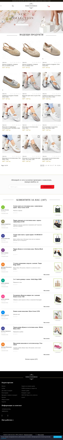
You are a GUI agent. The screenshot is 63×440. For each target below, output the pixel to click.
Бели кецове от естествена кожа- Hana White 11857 (50, 159)
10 (59, 165)
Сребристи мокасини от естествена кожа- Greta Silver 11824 (51, 96)
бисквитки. (3, 438)
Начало (3, 386)
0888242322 (5, 411)
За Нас (3, 388)
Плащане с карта (26, 392)
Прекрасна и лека (17, 282)
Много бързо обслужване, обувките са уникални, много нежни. (26, 268)
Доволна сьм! (16, 314)
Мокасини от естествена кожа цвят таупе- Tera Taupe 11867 (31, 159)
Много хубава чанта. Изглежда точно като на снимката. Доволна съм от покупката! (26, 240)
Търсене (4, 401)
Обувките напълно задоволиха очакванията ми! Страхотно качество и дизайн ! (27, 225)
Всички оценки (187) (31, 359)
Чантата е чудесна (17, 210)
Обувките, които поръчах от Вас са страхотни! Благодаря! (27, 299)
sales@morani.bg (6, 409)
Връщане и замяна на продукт (9, 395)
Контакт (4, 397)
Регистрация (5, 392)
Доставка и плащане (7, 390)
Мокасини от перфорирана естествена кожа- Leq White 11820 (11, 127)
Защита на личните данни (28, 386)
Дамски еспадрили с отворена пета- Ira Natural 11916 (10, 65)
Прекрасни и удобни (18, 331)
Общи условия (5, 399)
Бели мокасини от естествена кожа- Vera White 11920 (50, 127)
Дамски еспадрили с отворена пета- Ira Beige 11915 (30, 65)
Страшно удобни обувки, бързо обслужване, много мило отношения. (27, 348)
